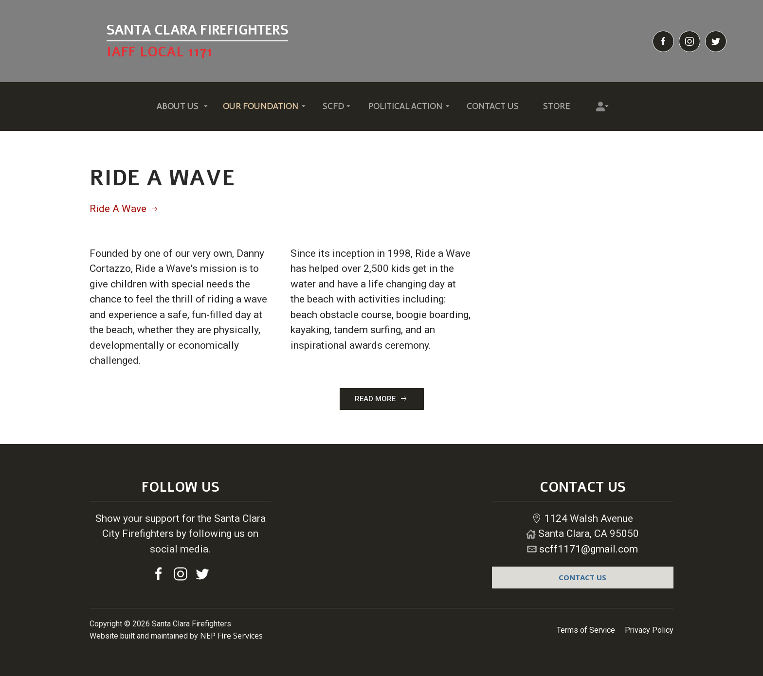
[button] (178, 107)
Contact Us (493, 106)
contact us (582, 577)
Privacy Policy (649, 630)
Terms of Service (586, 630)
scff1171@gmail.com (588, 549)
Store (556, 106)
